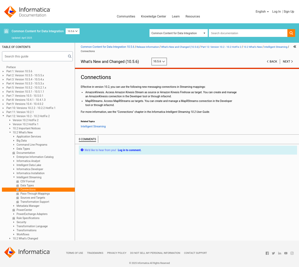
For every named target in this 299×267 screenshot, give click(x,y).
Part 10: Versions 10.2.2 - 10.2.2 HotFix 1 (31, 108)
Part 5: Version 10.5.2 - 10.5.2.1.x (26, 87)
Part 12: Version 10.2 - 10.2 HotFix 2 (28, 116)
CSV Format (27, 181)
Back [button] (273, 61)
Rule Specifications (28, 218)
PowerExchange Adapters (31, 214)
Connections (28, 189)
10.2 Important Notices (26, 128)
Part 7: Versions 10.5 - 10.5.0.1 (24, 95)
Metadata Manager (28, 205)
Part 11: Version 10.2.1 (20, 112)
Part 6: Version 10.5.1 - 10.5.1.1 (25, 91)
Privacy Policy (116, 252)
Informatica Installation (30, 173)
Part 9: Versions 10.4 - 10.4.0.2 (24, 103)
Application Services (28, 136)
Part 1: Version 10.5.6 (19, 71)
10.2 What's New (22, 132)
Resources (193, 16)
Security (21, 222)
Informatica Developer (29, 169)
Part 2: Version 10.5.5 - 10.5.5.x (25, 75)
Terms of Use (74, 252)
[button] (262, 12)
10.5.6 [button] (73, 31)
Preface (11, 67)
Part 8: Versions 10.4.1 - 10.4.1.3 (26, 99)
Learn (176, 16)
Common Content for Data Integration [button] (174, 33)
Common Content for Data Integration (38, 31)
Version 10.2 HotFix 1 (25, 124)
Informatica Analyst (28, 161)
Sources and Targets (32, 197)
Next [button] (286, 61)
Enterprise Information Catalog (34, 156)
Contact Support (195, 252)
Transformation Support (34, 201)
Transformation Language (32, 226)
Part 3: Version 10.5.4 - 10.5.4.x (25, 79)
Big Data (21, 140)
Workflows (22, 234)
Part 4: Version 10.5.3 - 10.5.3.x (25, 83)
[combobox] (248, 33)
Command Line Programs (31, 144)
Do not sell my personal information (155, 252)
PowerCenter (24, 209)
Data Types (23, 148)
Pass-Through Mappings (35, 193)
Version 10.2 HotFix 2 (25, 120)
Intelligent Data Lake (28, 165)
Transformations (26, 230)
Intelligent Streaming (28, 177)
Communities (126, 16)
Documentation (25, 152)
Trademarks (95, 252)
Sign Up (289, 11)
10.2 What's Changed (25, 238)
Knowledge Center (153, 16)
